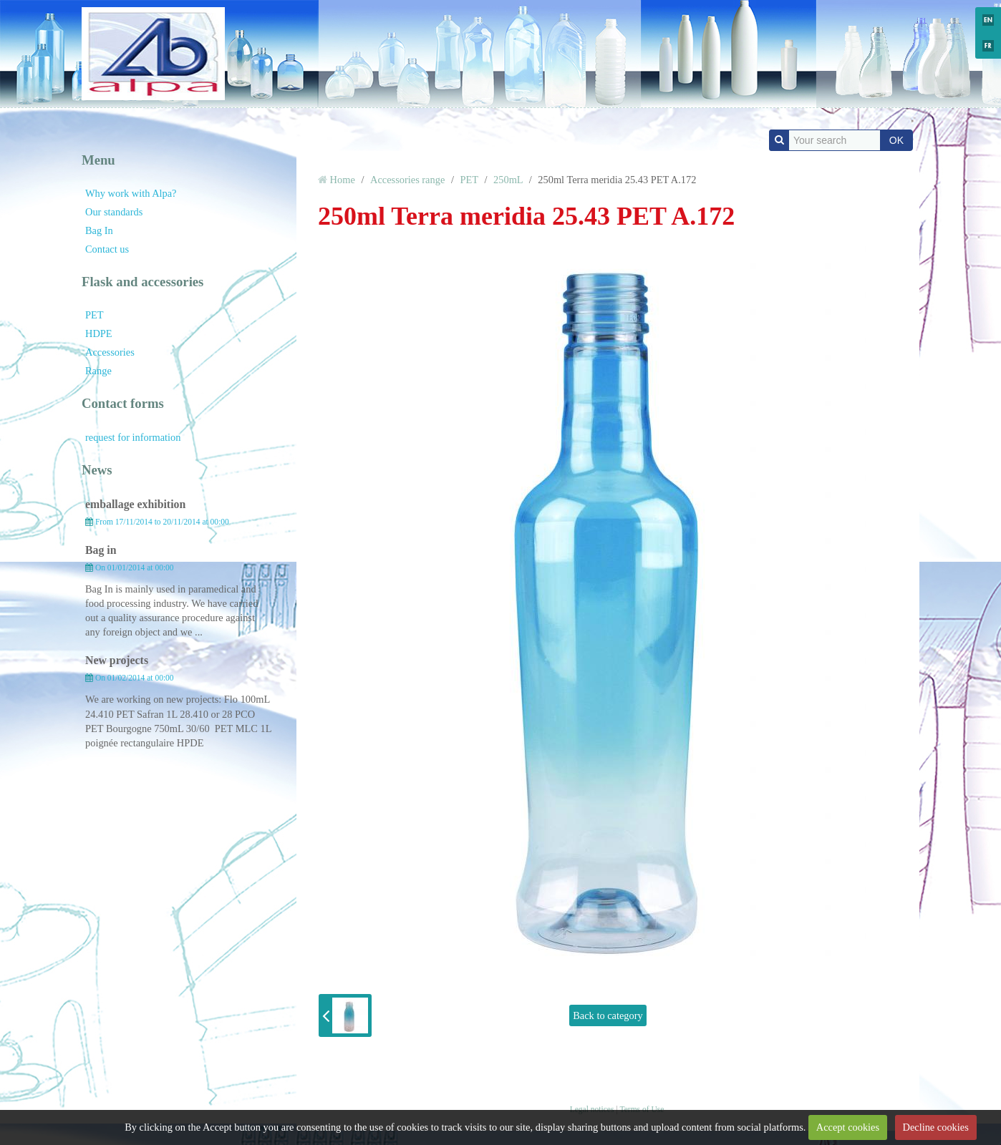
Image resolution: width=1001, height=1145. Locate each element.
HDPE (98, 333)
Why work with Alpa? (131, 193)
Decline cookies (935, 1127)
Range (98, 370)
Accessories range (407, 179)
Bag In (99, 230)
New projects (116, 660)
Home (342, 179)
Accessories (110, 352)
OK (896, 140)
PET (94, 315)
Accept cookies (847, 1127)
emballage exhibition (135, 504)
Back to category (608, 1015)
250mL (508, 179)
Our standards (113, 212)
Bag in (101, 550)
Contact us (107, 249)
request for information (132, 437)
